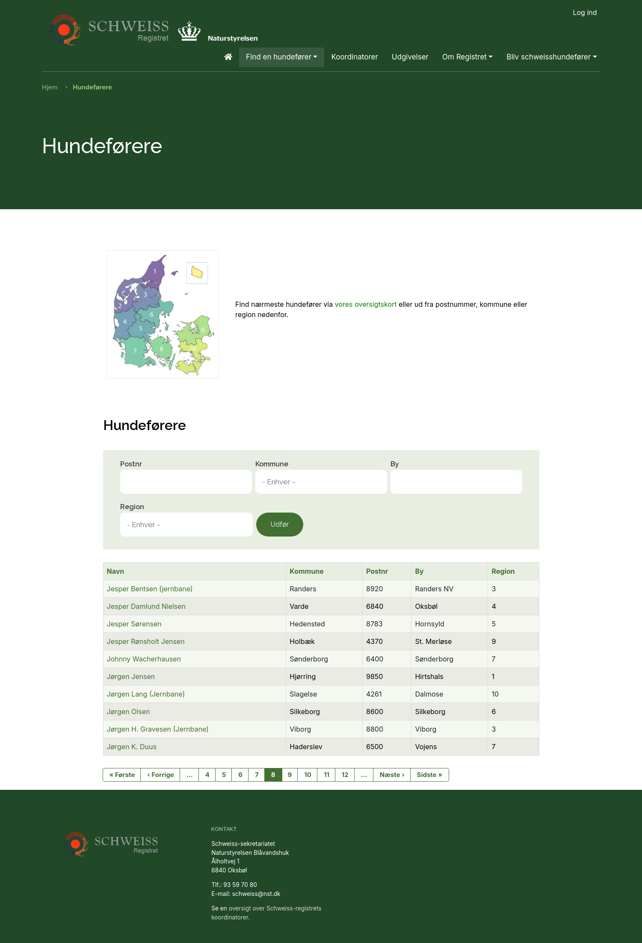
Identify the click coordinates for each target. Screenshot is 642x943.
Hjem (50, 87)
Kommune (271, 464)
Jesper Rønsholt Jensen (146, 641)
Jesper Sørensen (134, 624)
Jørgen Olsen (128, 711)
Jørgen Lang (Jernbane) (146, 694)
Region (132, 507)
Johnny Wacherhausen (144, 659)
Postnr (131, 464)
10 (307, 775)
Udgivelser (410, 57)
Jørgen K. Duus (132, 746)
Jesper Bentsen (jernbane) (150, 588)
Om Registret (464, 57)
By (395, 464)
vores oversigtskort (366, 304)
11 (326, 775)
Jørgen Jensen (131, 676)
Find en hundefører (278, 57)
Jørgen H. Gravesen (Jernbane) (158, 729)
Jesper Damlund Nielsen (146, 606)
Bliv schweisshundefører (548, 57)
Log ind (585, 12)
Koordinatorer (354, 57)
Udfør (280, 524)
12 (345, 775)
